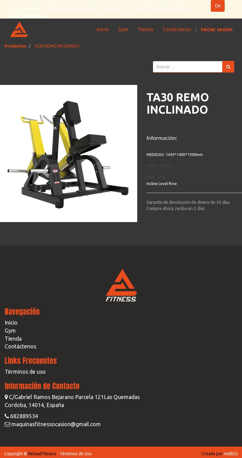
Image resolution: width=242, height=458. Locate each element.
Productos (15, 46)
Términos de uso (25, 371)
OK (218, 5)
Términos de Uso (76, 453)
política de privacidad (164, 3)
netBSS (231, 453)
